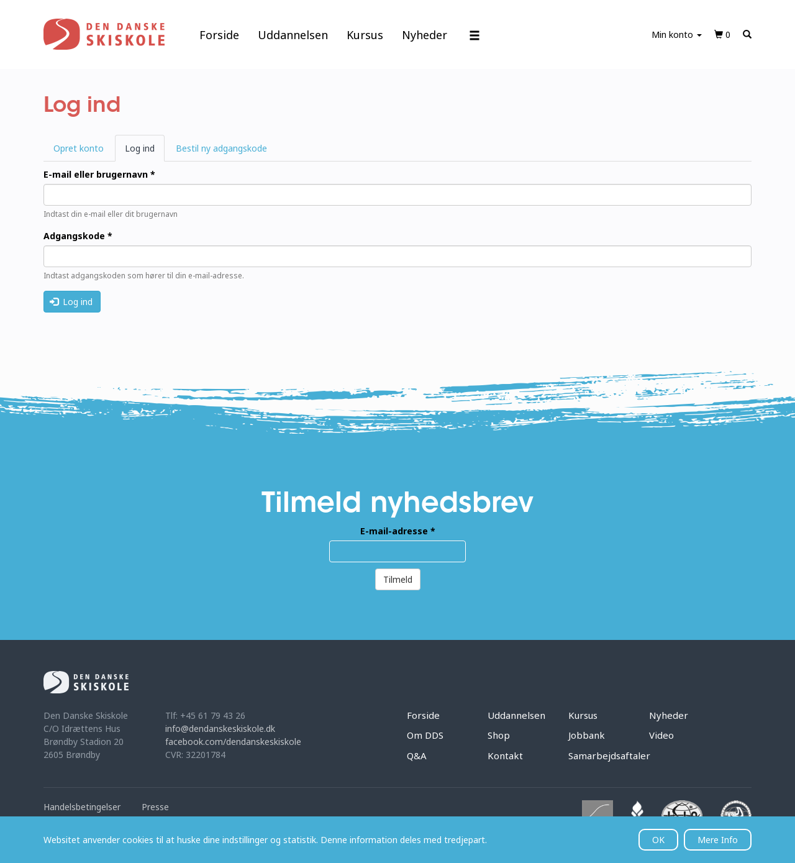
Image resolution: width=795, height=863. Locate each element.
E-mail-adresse (397, 531)
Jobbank (586, 735)
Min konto (677, 34)
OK (658, 840)
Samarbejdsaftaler (609, 755)
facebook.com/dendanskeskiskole (233, 741)
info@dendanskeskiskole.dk (220, 728)
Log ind (145, 152)
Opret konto (78, 148)
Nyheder (424, 34)
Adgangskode (77, 236)
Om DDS (425, 735)
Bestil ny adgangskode (221, 148)
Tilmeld (397, 579)
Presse (155, 807)
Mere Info (717, 840)
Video (661, 735)
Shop (499, 735)
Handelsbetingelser (81, 807)
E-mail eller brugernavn (99, 174)
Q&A (417, 755)
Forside (219, 34)
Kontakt (505, 755)
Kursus (365, 34)
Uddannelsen (293, 34)
